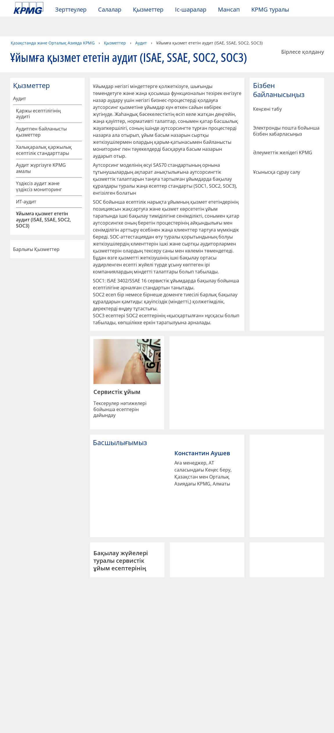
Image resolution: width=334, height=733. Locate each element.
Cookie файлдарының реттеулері (249, 708)
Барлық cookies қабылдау (249, 723)
